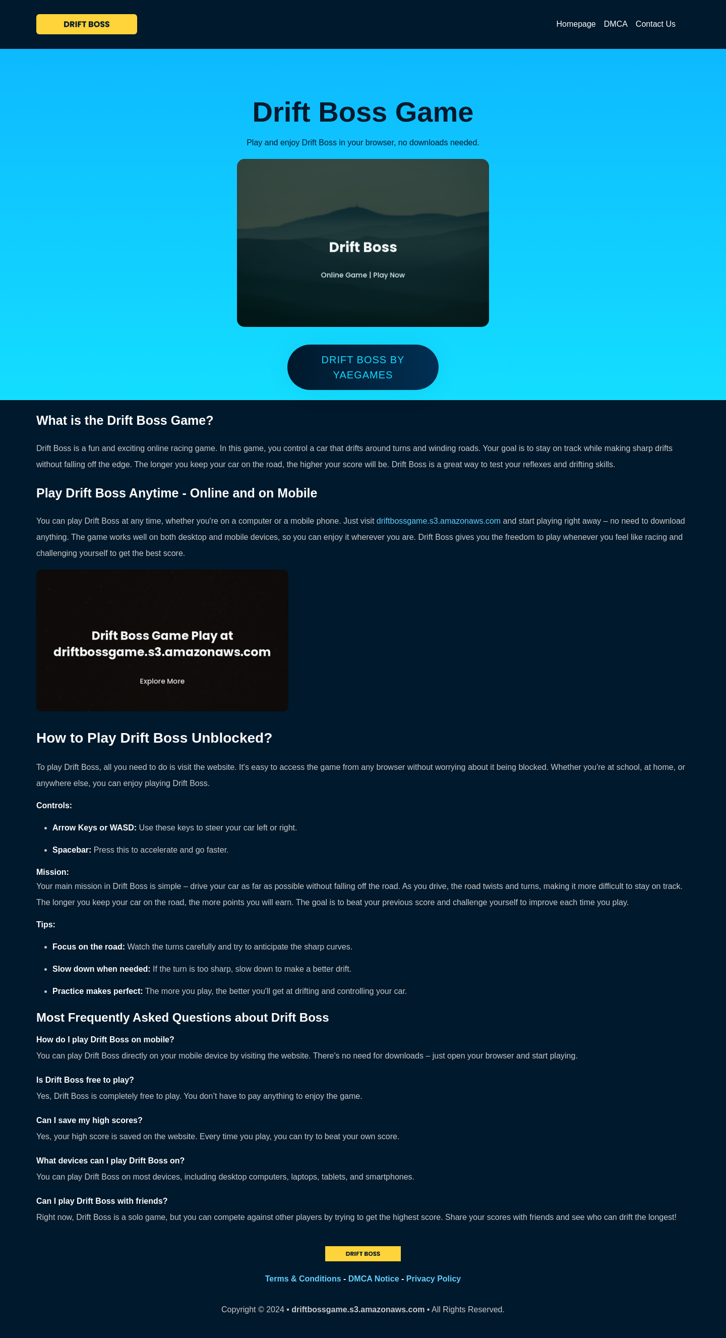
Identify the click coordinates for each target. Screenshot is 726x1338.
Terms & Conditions (303, 1278)
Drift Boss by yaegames (363, 367)
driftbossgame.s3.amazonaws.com (439, 521)
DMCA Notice (373, 1278)
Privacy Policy (433, 1278)
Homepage (575, 24)
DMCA (616, 24)
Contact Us (656, 24)
